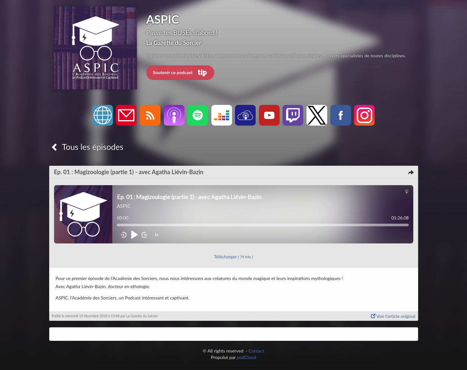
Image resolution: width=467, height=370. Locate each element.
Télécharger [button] (233, 256)
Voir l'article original (393, 316)
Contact (256, 350)
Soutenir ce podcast (180, 73)
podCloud (246, 357)
